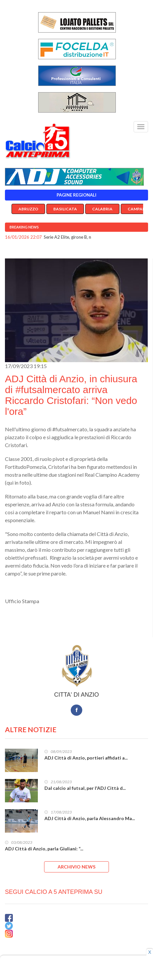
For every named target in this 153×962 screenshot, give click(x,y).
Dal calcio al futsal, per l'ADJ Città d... (85, 788)
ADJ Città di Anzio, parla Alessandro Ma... (89, 818)
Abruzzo (28, 208)
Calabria (102, 208)
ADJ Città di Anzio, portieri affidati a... (86, 758)
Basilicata (65, 208)
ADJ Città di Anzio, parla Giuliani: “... (44, 848)
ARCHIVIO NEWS (76, 866)
